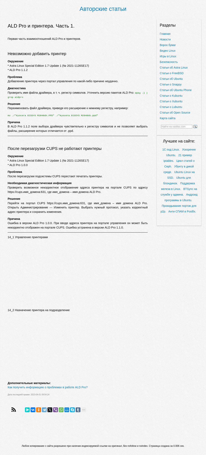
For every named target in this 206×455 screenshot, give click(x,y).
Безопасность (169, 62)
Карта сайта (167, 118)
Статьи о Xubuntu (171, 101)
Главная (165, 33)
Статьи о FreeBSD (172, 73)
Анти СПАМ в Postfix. (182, 211)
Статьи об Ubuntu (171, 78)
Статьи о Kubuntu (171, 95)
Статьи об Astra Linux (174, 67)
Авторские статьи (103, 9)
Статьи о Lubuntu (171, 107)
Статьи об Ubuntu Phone (176, 90)
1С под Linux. (171, 149)
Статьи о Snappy (170, 84)
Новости (165, 39)
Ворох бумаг (168, 45)
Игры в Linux (168, 56)
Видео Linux (167, 50)
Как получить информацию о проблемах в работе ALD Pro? (48, 387)
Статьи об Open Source (175, 112)
